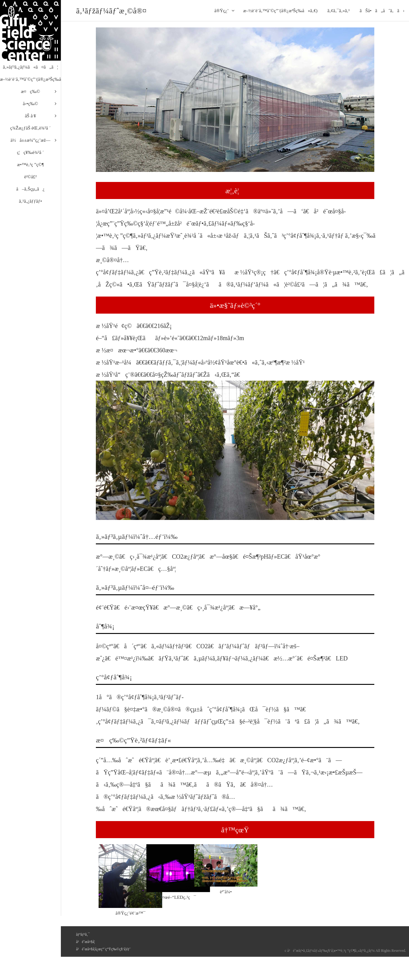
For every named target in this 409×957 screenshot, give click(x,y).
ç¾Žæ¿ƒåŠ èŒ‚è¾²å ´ (30, 128)
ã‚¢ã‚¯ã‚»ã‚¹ (338, 10)
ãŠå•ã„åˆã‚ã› (382, 10)
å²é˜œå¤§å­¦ (85, 942)
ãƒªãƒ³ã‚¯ (83, 934)
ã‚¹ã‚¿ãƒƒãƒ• (30, 201)
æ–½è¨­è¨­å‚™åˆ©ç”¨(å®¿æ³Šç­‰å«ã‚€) (280, 10)
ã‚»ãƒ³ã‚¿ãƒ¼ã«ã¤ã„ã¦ (30, 67)
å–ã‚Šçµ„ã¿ (30, 189)
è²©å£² (30, 176)
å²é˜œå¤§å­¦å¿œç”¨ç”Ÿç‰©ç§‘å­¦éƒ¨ (103, 949)
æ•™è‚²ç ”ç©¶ (30, 164)
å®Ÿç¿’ (221, 10)
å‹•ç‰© (30, 103)
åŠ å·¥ (30, 115)
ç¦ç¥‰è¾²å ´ (30, 152)
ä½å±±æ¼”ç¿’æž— (31, 140)
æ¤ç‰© (30, 91)
